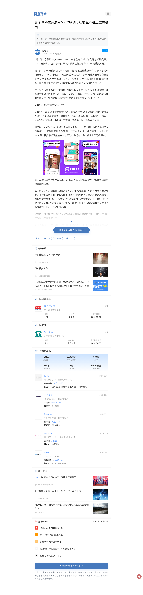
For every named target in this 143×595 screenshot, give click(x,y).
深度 (36, 477)
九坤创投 (56, 387)
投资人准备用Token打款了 (52, 528)
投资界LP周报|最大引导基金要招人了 (58, 549)
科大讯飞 (56, 425)
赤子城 (47, 59)
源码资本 (74, 387)
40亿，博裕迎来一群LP (51, 556)
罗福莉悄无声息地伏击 (51, 542)
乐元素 (95, 120)
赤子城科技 (57, 238)
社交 (38, 238)
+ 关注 (105, 51)
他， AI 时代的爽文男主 (51, 535)
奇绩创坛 (83, 387)
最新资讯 (42, 471)
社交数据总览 (44, 351)
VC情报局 (104, 521)
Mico (46, 238)
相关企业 (42, 325)
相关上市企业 (44, 299)
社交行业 (69, 238)
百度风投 (65, 387)
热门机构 (95, 521)
